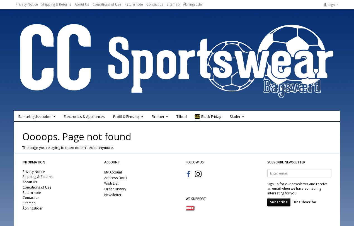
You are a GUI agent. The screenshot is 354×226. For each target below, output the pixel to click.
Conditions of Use (107, 4)
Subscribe (279, 202)
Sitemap (173, 4)
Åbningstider (193, 4)
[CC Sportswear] (177, 61)
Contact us (154, 4)
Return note (134, 4)
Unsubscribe (305, 202)
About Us (82, 4)
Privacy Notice (27, 4)
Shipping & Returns (56, 4)
